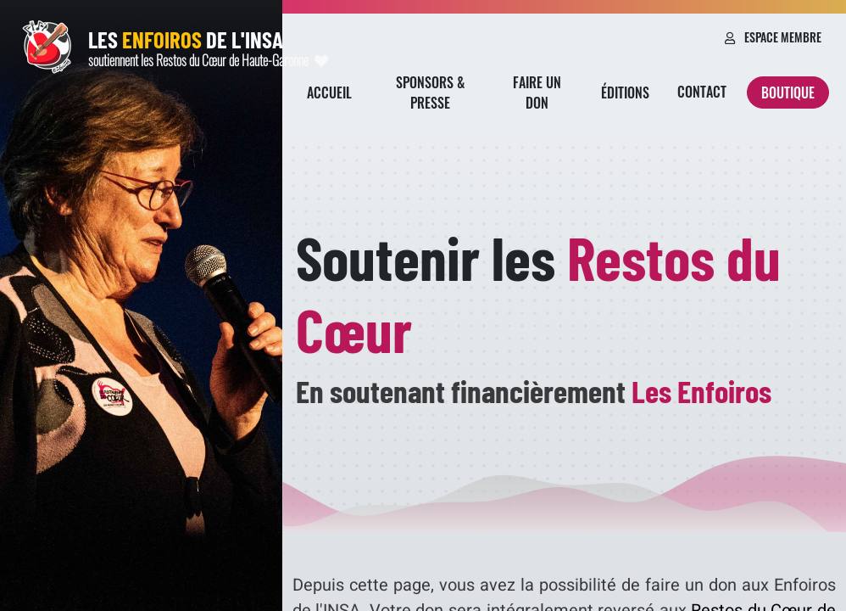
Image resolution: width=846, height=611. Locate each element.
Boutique (788, 92)
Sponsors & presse (430, 92)
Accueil (329, 92)
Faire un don (537, 92)
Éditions (625, 92)
